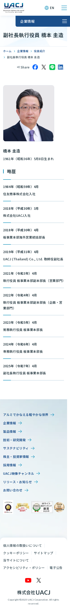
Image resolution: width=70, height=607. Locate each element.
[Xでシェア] (44, 67)
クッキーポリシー (16, 552)
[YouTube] (28, 580)
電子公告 (56, 567)
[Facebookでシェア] (35, 67)
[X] (39, 580)
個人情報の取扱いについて (22, 545)
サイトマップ (43, 552)
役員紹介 (39, 51)
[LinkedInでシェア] (61, 67)
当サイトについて (16, 560)
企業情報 (23, 51)
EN (52, 7)
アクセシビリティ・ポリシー (24, 567)
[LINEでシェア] (52, 67)
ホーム (7, 51)
